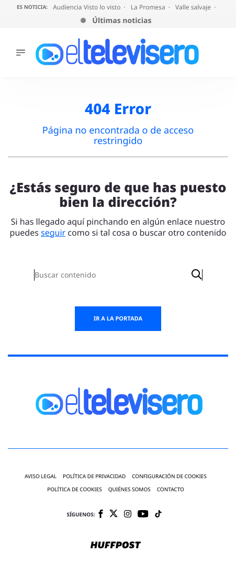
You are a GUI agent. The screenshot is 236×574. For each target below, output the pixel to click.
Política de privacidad (94, 476)
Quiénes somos (129, 489)
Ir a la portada (118, 319)
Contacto (170, 489)
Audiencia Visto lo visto (87, 7)
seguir (53, 232)
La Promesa (149, 7)
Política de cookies (74, 489)
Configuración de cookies (169, 476)
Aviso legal (41, 476)
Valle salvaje (193, 7)
